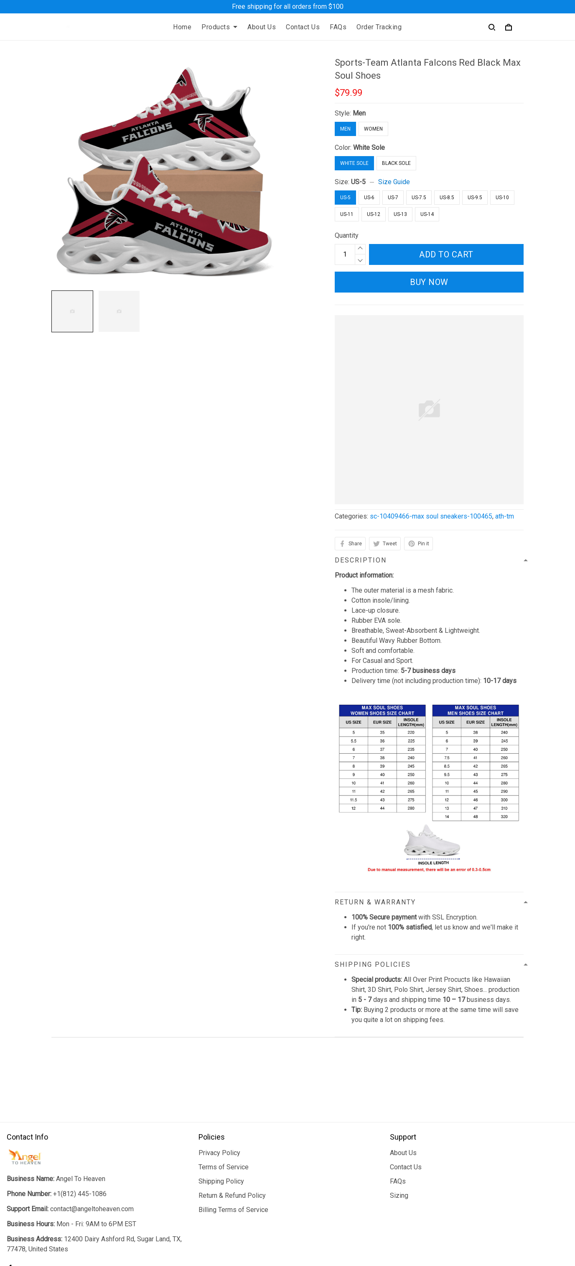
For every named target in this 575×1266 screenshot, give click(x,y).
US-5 (358, 182)
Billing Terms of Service (233, 1141)
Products (219, 27)
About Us (261, 27)
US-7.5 (419, 197)
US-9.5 (475, 197)
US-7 (393, 197)
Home (182, 27)
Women (373, 129)
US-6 (369, 197)
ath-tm (504, 516)
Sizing (399, 1127)
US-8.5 (447, 197)
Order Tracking (379, 27)
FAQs (338, 27)
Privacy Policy (219, 1085)
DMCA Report (387, 1228)
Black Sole (396, 163)
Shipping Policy (221, 1113)
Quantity (347, 235)
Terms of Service (223, 1099)
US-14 (427, 214)
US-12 (373, 214)
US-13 (400, 214)
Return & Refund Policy (232, 1127)
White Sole (369, 148)
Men (359, 113)
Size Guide (394, 182)
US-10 (502, 197)
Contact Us (303, 27)
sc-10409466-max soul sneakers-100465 (431, 516)
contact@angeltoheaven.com (92, 1141)
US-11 (347, 214)
